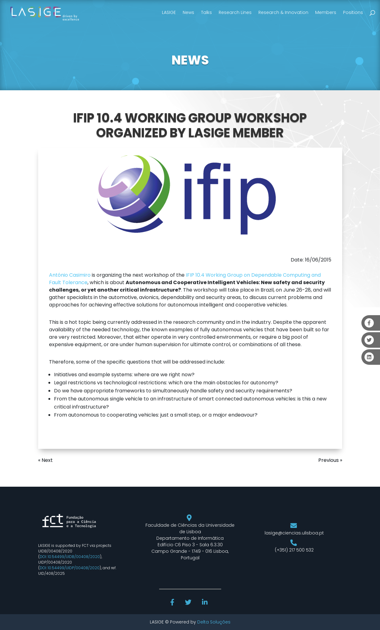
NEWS (190, 60)
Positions (353, 12)
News (188, 12)
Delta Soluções (213, 622)
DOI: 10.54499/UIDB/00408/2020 (70, 556)
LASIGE (169, 12)
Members (325, 12)
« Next (45, 460)
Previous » (330, 460)
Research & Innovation (283, 12)
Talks (206, 12)
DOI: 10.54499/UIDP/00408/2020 (70, 567)
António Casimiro (70, 275)
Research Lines (235, 12)
